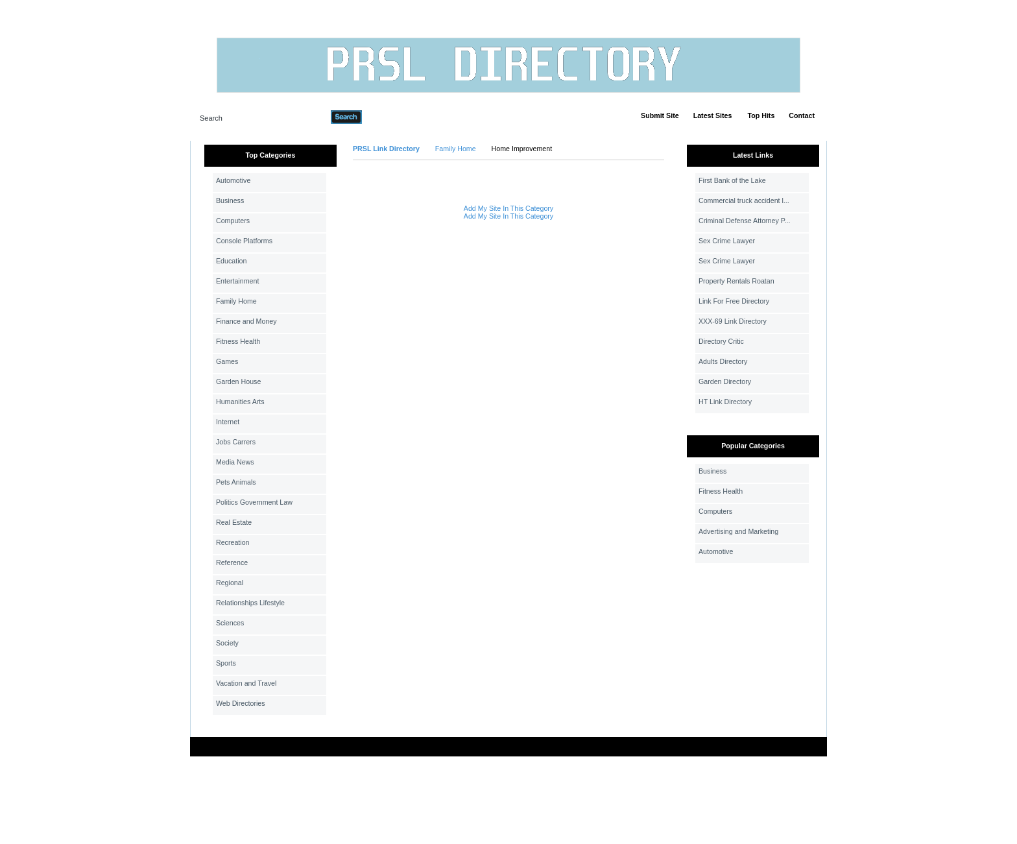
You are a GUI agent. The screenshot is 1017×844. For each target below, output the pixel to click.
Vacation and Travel (246, 683)
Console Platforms (244, 241)
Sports (226, 663)
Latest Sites (712, 115)
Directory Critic (721, 341)
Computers (233, 220)
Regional (229, 582)
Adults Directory (723, 361)
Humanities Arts (240, 401)
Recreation (233, 542)
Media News (235, 462)
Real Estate (234, 522)
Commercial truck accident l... (744, 200)
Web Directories (240, 703)
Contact (802, 115)
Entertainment (237, 281)
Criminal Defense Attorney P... (744, 220)
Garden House (238, 381)
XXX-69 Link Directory (733, 321)
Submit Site (660, 115)
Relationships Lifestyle (250, 603)
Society (227, 643)
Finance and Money (246, 321)
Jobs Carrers (236, 442)
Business (230, 200)
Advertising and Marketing (738, 531)
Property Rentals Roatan (736, 281)
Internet (227, 422)
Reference (232, 562)
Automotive (233, 180)
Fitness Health (238, 341)
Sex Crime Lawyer (727, 241)
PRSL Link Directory (386, 148)
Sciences (230, 623)
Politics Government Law (254, 502)
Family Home (236, 301)
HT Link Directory (725, 401)
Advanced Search (396, 117)
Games (227, 361)
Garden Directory (725, 381)
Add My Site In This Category (508, 208)
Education (231, 261)
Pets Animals (236, 482)
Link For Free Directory (734, 301)
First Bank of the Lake (732, 180)
